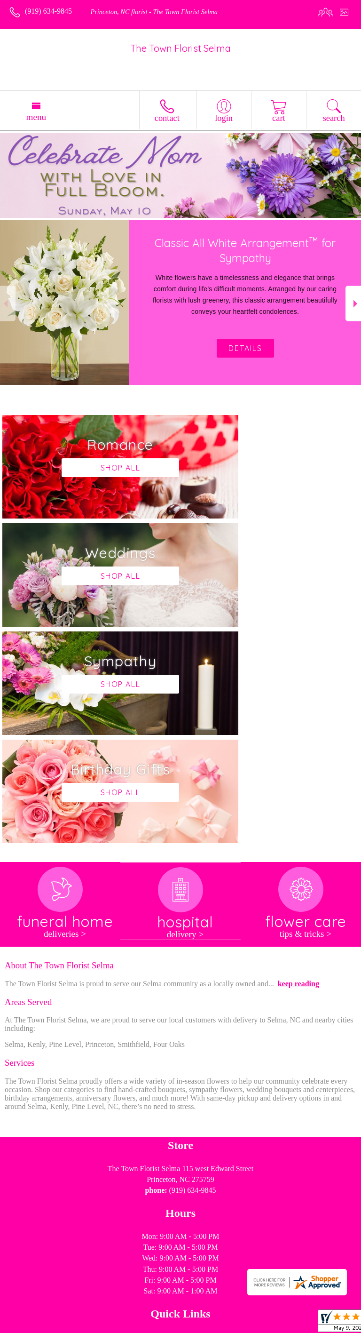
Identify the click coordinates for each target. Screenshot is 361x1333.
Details (245, 348)
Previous (8, 303)
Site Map (196, 1326)
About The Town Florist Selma (59, 749)
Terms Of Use (32, 1326)
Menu (36, 117)
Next (353, 303)
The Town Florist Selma (180, 48)
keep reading (298, 767)
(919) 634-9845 (48, 11)
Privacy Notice (82, 1326)
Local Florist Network (143, 1326)
